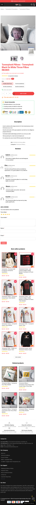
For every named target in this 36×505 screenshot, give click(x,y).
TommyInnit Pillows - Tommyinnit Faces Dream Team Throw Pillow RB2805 (9, 411)
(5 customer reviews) (13, 76)
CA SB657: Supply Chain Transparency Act (10, 461)
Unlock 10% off (33, 499)
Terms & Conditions (5, 455)
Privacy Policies (4, 457)
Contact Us (3, 474)
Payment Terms (4, 470)
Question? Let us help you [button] (29, 503)
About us (3, 453)
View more (18, 357)
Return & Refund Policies (6, 472)
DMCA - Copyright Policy (6, 459)
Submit (3, 243)
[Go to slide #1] (14, 58)
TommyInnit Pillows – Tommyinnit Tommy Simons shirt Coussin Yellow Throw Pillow (26, 385)
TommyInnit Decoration (11, 9)
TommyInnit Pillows (24, 9)
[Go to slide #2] (21, 58)
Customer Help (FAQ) (6, 476)
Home (2, 9)
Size (3, 81)
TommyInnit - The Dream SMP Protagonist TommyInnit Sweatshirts (8, 270)
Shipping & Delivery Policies (7, 468)
